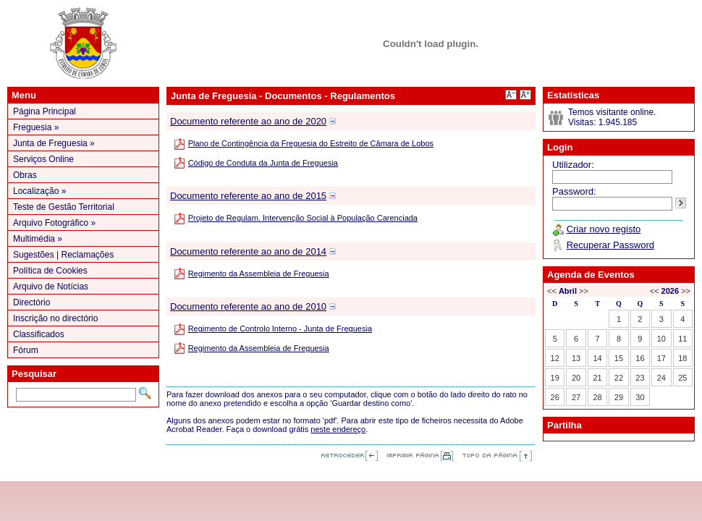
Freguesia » (36, 127)
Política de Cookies (50, 271)
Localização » (39, 191)
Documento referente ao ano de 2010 (248, 306)
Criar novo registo (604, 229)
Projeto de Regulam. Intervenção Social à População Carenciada (303, 217)
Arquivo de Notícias (50, 286)
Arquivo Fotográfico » (54, 223)
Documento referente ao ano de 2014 (248, 251)
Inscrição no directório (55, 318)
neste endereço (337, 429)
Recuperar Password (610, 245)
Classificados (38, 334)
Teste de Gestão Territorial (63, 207)
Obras (25, 175)
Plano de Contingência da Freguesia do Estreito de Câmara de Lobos (311, 143)
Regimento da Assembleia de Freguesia (258, 273)
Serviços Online (43, 159)
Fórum (25, 350)
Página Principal (44, 111)
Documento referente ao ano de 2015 (248, 195)
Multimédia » (37, 239)
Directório (31, 302)
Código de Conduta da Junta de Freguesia (263, 162)
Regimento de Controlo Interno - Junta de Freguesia (280, 328)
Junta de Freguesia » (54, 143)
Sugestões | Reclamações (63, 255)
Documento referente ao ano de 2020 (248, 121)
